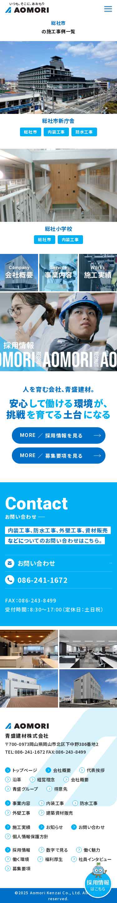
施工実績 (21, 827)
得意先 (60, 789)
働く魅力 (92, 850)
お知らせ (54, 827)
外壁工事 (21, 813)
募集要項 (21, 868)
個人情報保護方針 (30, 836)
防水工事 (89, 803)
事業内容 (21, 803)
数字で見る (57, 850)
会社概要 (62, 770)
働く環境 (20, 859)
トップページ (24, 770)
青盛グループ (25, 789)
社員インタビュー (95, 859)
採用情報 (21, 850)
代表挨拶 (96, 770)
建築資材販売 (59, 813)
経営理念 (46, 779)
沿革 (17, 779)
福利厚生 (54, 859)
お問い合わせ (92, 827)
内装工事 (55, 803)
